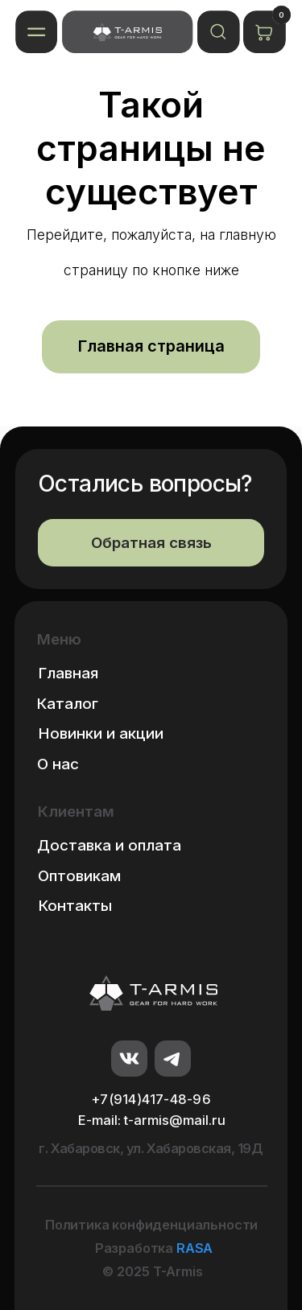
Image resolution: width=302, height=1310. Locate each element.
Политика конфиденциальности (151, 1225)
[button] (36, 31)
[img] (127, 31)
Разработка (154, 1248)
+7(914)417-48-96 (151, 1099)
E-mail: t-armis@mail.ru (151, 1120)
